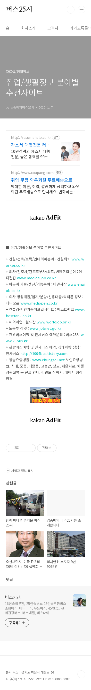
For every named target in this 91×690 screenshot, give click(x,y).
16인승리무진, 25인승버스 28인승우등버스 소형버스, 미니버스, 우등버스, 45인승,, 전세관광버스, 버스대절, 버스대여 (35, 608)
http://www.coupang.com (32, 173)
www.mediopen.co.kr (39, 303)
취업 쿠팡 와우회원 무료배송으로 (41, 180)
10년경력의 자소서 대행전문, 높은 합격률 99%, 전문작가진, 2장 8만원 (30, 153)
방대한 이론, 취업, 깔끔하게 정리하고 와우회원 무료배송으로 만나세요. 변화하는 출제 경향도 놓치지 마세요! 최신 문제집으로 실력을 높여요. (45, 188)
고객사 (52, 28)
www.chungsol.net (48, 359)
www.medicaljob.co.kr (36, 277)
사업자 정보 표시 (19, 470)
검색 (70, 9)
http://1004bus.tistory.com (43, 353)
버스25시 (19, 9)
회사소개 (28, 28)
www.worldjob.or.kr (54, 321)
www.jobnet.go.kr (45, 328)
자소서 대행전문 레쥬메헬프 (30, 145)
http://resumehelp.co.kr (31, 137)
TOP (81, 674)
